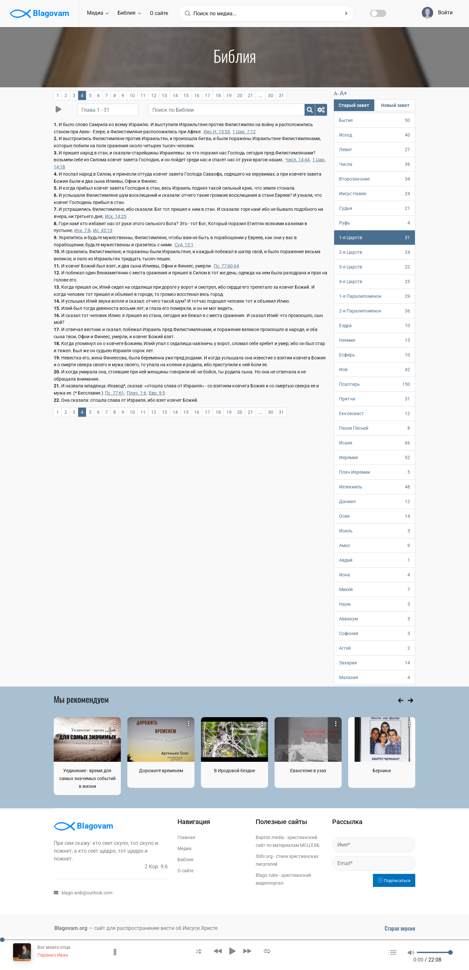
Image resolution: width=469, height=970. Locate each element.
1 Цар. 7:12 (244, 131)
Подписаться (394, 880)
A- (336, 94)
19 (229, 95)
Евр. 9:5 (157, 393)
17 (207, 95)
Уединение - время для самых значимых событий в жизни (87, 778)
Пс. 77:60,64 (226, 265)
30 (270, 95)
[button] (198, 951)
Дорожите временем (161, 770)
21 (250, 95)
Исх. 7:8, (83, 230)
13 (164, 95)
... (261, 95)
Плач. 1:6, (137, 393)
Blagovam (39, 13)
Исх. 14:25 (115, 216)
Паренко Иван (52, 955)
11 (143, 95)
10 (132, 95)
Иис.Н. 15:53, (217, 131)
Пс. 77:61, (115, 393)
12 (153, 95)
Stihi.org (264, 856)
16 (196, 95)
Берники (382, 770)
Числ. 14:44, (298, 159)
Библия (129, 13)
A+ (343, 93)
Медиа (98, 13)
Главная (186, 837)
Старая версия (400, 928)
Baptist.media (270, 837)
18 (218, 95)
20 (239, 95)
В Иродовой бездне (234, 770)
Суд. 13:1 (184, 244)
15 (186, 95)
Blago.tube (267, 875)
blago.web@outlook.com (83, 892)
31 (281, 95)
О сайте (159, 13)
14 (175, 95)
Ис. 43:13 (102, 230)
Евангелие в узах (308, 770)
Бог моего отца (53, 947)
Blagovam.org (70, 928)
